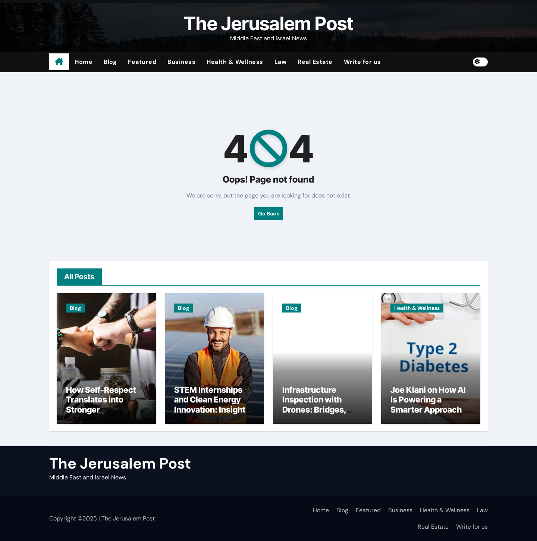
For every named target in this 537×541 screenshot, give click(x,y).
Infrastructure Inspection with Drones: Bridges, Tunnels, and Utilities (322, 404)
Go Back (268, 213)
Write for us (362, 62)
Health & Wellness (235, 62)
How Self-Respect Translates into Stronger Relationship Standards (101, 409)
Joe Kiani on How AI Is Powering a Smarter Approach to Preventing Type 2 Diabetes (430, 409)
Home (83, 62)
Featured (142, 62)
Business (181, 62)
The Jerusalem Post (269, 23)
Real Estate (315, 62)
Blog (110, 62)
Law (280, 62)
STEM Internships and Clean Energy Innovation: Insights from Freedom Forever (212, 409)
